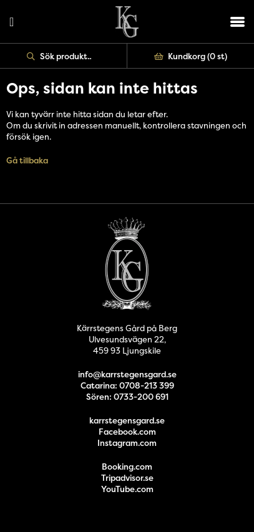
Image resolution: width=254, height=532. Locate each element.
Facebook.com (127, 431)
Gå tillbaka (27, 160)
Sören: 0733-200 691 (127, 396)
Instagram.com (127, 442)
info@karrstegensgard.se (127, 374)
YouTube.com (127, 489)
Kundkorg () (191, 56)
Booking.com (127, 466)
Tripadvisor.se (127, 477)
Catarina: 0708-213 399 (127, 385)
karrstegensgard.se (127, 420)
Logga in (11, 22)
